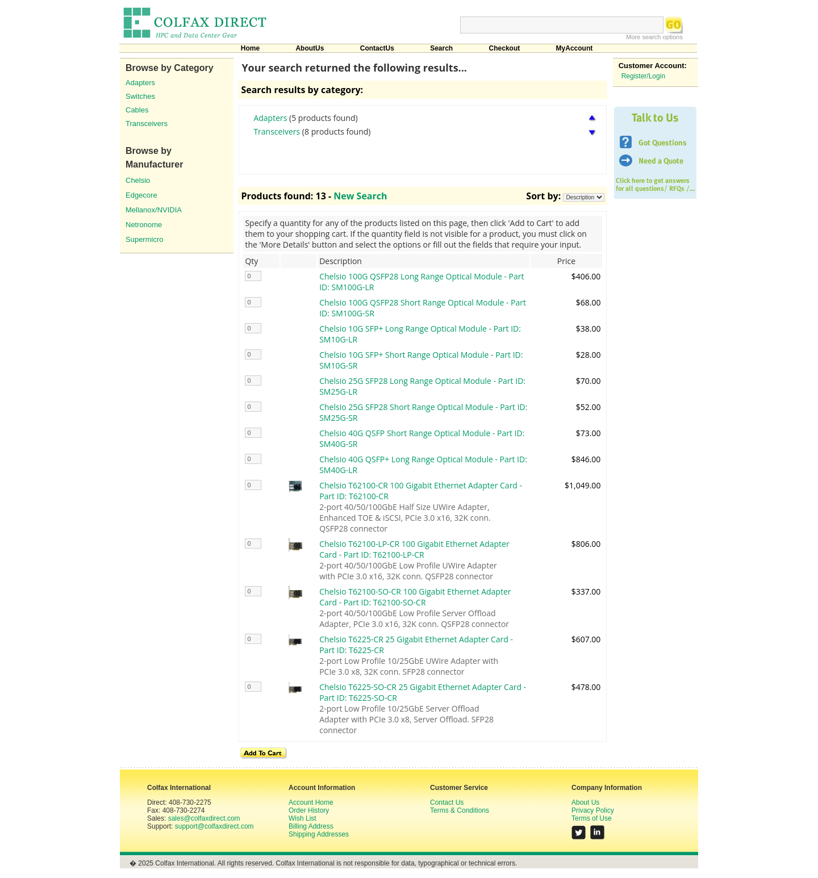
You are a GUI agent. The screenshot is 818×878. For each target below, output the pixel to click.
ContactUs (377, 48)
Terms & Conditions (459, 810)
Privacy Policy (592, 810)
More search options (654, 37)
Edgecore (141, 195)
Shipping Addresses (319, 834)
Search (441, 48)
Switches (140, 96)
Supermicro (144, 239)
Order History (309, 810)
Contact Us (447, 802)
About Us (585, 802)
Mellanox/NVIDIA (154, 210)
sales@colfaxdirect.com (204, 818)
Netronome (144, 224)
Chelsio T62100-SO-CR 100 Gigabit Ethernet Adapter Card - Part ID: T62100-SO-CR (415, 597)
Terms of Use (591, 818)
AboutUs (309, 48)
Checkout (504, 48)
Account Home (311, 802)
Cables (137, 110)
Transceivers (147, 123)
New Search (360, 196)
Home (250, 48)
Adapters (140, 82)
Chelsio (138, 180)
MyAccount (574, 48)
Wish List (302, 818)
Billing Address (311, 826)
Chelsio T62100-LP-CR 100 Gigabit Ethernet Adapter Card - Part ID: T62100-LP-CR (414, 549)
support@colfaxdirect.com (214, 826)
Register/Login (643, 76)
